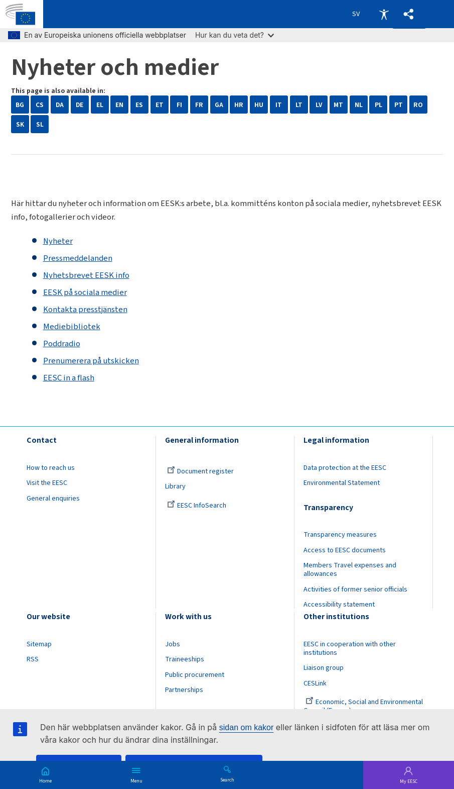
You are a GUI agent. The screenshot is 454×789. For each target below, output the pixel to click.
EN (119, 105)
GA (219, 105)
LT (298, 105)
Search (227, 779)
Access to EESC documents (345, 550)
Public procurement (194, 675)
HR (238, 105)
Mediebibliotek (71, 327)
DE (79, 105)
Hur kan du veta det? (234, 35)
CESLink (315, 683)
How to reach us (51, 468)
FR (199, 105)
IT (278, 105)
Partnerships (184, 690)
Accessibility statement (339, 605)
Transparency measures (340, 535)
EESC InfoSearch (196, 506)
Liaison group (324, 668)
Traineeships (184, 659)
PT (398, 105)
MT (338, 105)
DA (60, 105)
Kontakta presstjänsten (85, 310)
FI (179, 105)
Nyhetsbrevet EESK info (86, 275)
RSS (33, 659)
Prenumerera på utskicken (91, 361)
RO (418, 105)
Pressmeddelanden (77, 258)
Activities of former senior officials (355, 589)
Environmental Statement (342, 483)
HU (258, 105)
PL (378, 105)
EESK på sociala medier (85, 292)
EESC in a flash (68, 378)
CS (40, 105)
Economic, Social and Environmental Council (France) (363, 706)
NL (359, 105)
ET (160, 105)
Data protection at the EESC (345, 468)
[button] (409, 14)
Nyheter (58, 241)
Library (175, 486)
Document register (200, 471)
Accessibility (384, 14)
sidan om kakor (246, 727)
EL (99, 105)
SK (20, 124)
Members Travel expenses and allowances (350, 569)
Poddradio (61, 344)
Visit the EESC (47, 483)
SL (40, 124)
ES (139, 105)
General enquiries (53, 499)
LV (319, 105)
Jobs (172, 644)
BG (20, 105)
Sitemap (39, 644)
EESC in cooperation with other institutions (350, 648)
